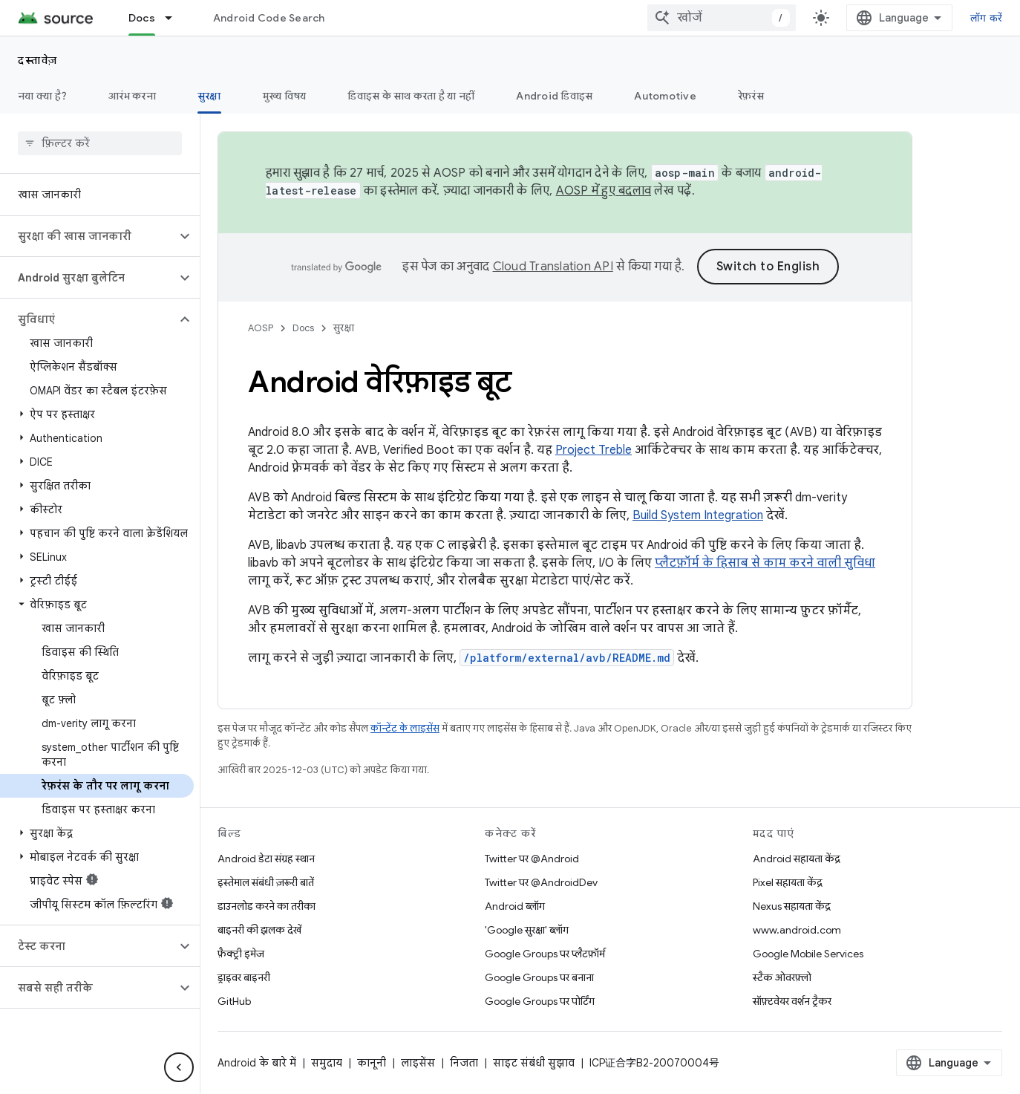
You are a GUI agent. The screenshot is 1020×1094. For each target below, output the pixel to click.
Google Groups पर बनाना (539, 977)
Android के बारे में (257, 1063)
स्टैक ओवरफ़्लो (782, 977)
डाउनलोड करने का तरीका (267, 906)
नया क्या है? (42, 95)
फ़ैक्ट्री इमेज (241, 953)
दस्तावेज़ (38, 60)
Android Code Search (269, 18)
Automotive (665, 95)
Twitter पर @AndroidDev (541, 882)
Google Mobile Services (808, 953)
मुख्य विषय (285, 95)
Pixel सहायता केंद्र (788, 882)
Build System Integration (697, 515)
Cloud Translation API (553, 266)
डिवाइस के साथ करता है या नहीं (410, 95)
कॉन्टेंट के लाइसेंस (404, 728)
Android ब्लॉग (515, 906)
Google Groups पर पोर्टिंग (540, 1001)
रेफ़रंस (751, 95)
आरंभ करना (132, 95)
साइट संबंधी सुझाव (534, 1063)
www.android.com (797, 930)
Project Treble (593, 450)
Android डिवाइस (554, 95)
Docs (303, 328)
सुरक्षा (343, 328)
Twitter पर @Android (532, 858)
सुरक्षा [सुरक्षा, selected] (209, 95)
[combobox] (721, 17)
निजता (464, 1063)
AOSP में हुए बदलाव (604, 190)
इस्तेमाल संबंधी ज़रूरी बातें (266, 882)
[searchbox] (100, 143)
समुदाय (326, 1063)
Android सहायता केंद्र (796, 858)
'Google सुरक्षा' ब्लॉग (527, 930)
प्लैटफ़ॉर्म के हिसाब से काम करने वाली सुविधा (765, 563)
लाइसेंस (418, 1063)
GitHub (234, 1001)
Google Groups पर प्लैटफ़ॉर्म (545, 953)
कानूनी (371, 1063)
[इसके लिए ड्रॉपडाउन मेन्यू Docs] (175, 18)
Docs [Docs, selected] (141, 18)
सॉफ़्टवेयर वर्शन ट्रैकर (792, 1001)
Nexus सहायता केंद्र (792, 906)
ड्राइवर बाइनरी (244, 977)
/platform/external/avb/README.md (566, 658)
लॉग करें (986, 18)
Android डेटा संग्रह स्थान (266, 858)
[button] (88, 236)
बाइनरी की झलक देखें (259, 930)
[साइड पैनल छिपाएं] (179, 1067)
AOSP (260, 328)
